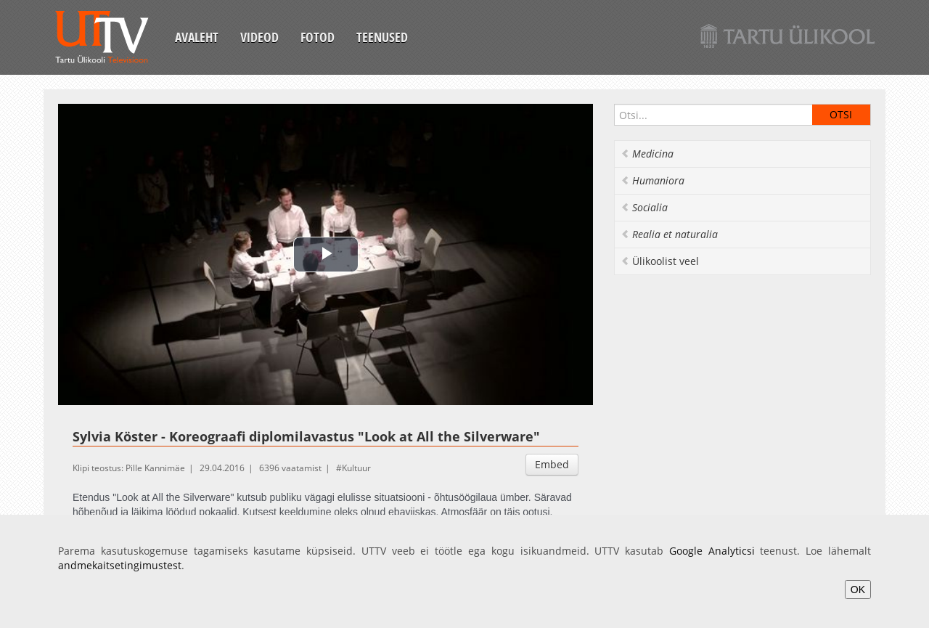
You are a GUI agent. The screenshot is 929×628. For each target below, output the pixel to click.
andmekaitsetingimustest (119, 565)
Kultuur (356, 468)
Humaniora (652, 180)
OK (858, 589)
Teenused (382, 37)
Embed (552, 464)
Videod (259, 37)
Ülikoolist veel (660, 261)
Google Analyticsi (712, 551)
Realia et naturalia (669, 234)
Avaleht (196, 37)
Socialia (644, 207)
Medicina (647, 153)
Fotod (317, 37)
